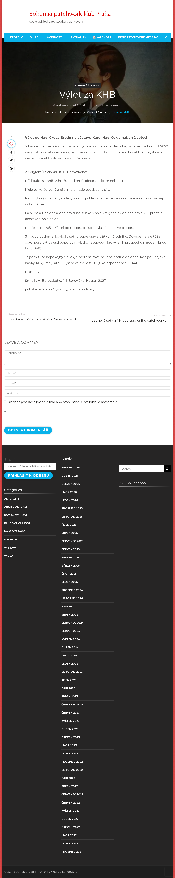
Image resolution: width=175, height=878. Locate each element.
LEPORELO (15, 37)
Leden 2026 (69, 500)
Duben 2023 (69, 729)
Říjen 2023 (68, 680)
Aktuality (78, 37)
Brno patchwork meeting (138, 37)
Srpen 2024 (69, 614)
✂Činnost (54, 37)
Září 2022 (68, 778)
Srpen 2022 (69, 786)
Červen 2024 (70, 630)
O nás (34, 37)
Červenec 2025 (72, 541)
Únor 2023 (69, 745)
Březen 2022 (70, 827)
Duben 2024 (70, 647)
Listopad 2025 (72, 516)
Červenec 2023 (72, 704)
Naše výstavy (14, 531)
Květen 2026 (70, 467)
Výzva (8, 555)
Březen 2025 (70, 565)
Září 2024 (68, 606)
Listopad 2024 (72, 598)
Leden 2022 (69, 843)
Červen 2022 (70, 802)
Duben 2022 (69, 818)
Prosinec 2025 (72, 508)
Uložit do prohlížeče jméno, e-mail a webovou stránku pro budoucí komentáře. (63, 402)
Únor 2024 (69, 655)
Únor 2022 (69, 835)
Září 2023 (68, 688)
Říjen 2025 (68, 524)
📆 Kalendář (102, 37)
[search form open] (166, 37)
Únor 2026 (69, 492)
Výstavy (10, 547)
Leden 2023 (69, 753)
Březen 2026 (70, 483)
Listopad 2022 (72, 769)
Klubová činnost (87, 85)
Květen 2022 (70, 810)
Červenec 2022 (72, 794)
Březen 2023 (70, 737)
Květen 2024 (70, 639)
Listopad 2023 (72, 671)
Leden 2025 (69, 581)
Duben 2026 (70, 475)
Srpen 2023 (69, 696)
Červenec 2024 (72, 622)
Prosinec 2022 (72, 761)
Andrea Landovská (67, 105)
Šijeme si (10, 539)
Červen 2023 (70, 712)
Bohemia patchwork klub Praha (70, 13)
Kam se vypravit (16, 514)
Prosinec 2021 (71, 851)
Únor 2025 (69, 573)
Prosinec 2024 (72, 590)
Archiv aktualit (16, 506)
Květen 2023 (70, 720)
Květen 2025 (70, 557)
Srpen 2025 (69, 532)
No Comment (114, 105)
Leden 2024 (69, 663)
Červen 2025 (70, 549)
